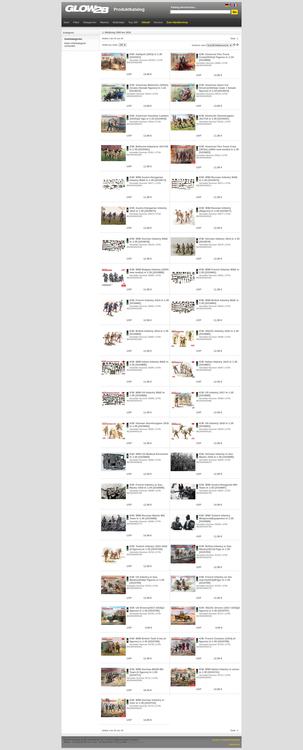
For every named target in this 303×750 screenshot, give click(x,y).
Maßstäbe (118, 22)
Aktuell (145, 22)
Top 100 (133, 22)
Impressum (234, 744)
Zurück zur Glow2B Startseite (226, 740)
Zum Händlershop (177, 22)
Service (158, 22)
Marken (104, 22)
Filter (76, 22)
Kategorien (89, 22)
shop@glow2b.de (136, 742)
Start (66, 22)
